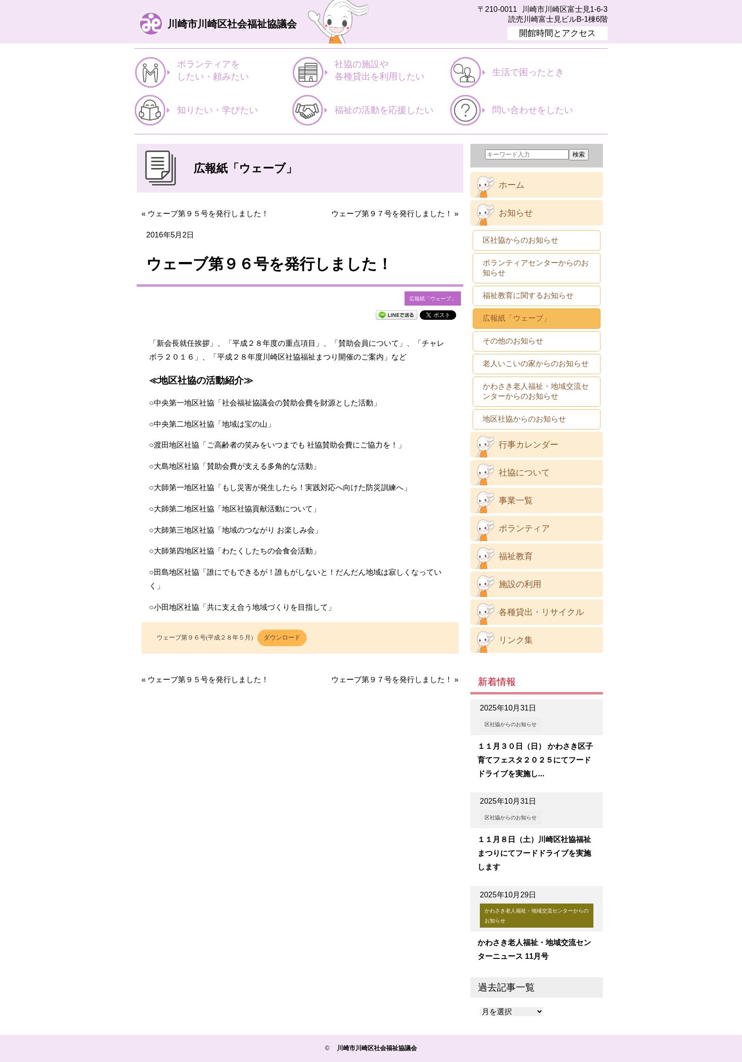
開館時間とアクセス (557, 33)
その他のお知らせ (513, 341)
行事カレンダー (528, 444)
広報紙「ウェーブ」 (432, 298)
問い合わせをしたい (532, 110)
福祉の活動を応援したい (384, 110)
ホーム (511, 185)
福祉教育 (516, 556)
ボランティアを (234, 71)
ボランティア (524, 528)
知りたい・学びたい (217, 110)
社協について (524, 472)
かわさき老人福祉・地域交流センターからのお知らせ (536, 391)
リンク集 (516, 640)
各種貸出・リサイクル (541, 612)
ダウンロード (282, 637)
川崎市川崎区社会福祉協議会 (232, 24)
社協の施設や (392, 71)
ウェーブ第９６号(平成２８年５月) (205, 637)
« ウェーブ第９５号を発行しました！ (205, 214)
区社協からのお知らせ (520, 240)
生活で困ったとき (528, 72)
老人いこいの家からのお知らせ (536, 364)
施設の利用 (520, 584)
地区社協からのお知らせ (524, 419)
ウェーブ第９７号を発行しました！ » (395, 214)
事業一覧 (516, 500)
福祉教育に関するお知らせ (528, 295)
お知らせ (516, 213)
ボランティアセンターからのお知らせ (536, 268)
